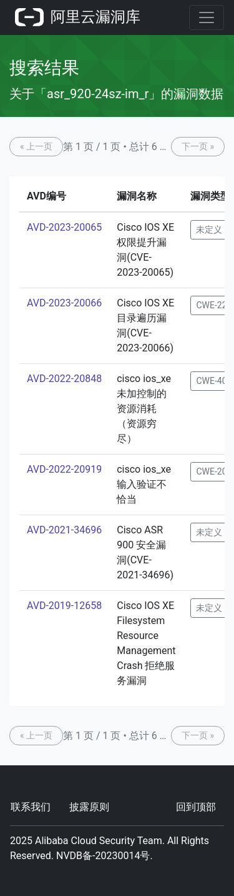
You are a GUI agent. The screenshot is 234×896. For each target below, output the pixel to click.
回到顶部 (196, 807)
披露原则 (89, 807)
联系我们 (31, 807)
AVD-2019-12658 (64, 606)
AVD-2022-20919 (64, 469)
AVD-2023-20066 (64, 303)
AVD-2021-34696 (64, 530)
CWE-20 (211, 471)
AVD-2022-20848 (64, 379)
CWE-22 (211, 305)
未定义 (209, 229)
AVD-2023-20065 (64, 227)
